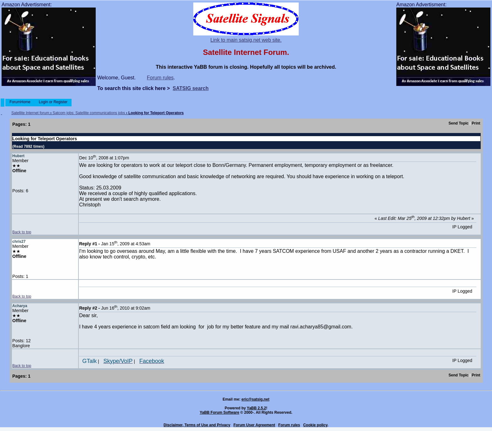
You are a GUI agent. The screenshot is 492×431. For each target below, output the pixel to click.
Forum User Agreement (254, 425)
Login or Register (53, 102)
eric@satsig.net (255, 399)
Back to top (21, 232)
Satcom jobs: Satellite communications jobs (89, 113)
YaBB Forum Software (219, 412)
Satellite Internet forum (30, 113)
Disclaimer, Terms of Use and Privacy (196, 425)
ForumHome (20, 102)
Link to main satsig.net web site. (246, 40)
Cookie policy (315, 425)
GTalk (89, 361)
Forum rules (160, 77)
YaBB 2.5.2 (256, 408)
